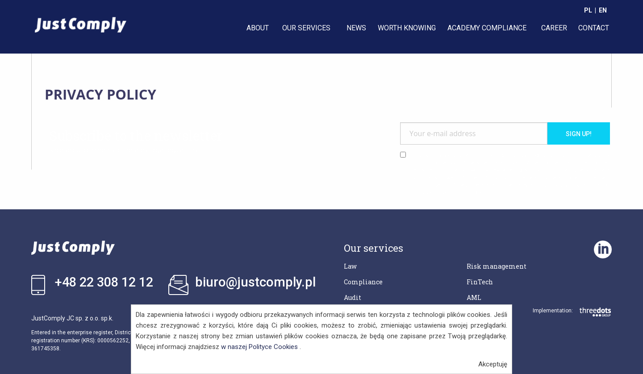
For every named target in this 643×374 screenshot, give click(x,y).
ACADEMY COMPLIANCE (486, 28)
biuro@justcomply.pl (255, 282)
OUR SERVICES (306, 28)
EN (603, 10)
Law (350, 266)
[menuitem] (258, 28)
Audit (352, 297)
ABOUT (257, 28)
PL (588, 10)
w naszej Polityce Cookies (259, 347)
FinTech (480, 282)
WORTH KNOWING (407, 28)
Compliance (363, 282)
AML (474, 297)
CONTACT (593, 28)
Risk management (496, 266)
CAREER (554, 28)
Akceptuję (492, 364)
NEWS (356, 28)
